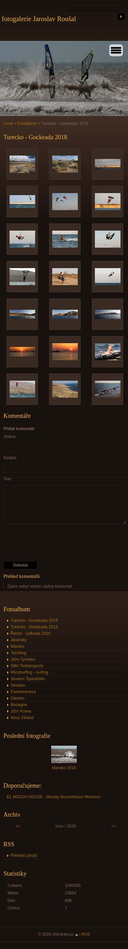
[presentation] (55, 542)
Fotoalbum (27, 123)
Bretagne (19, 704)
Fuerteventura (23, 691)
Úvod (8, 123)
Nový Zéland (22, 717)
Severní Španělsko (28, 678)
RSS (86, 934)
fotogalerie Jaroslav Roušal (39, 19)
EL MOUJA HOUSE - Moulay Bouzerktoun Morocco (53, 796)
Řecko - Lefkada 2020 (31, 633)
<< (17, 826)
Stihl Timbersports (27, 665)
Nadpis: (10, 457)
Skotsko (18, 685)
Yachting (18, 653)
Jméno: (10, 436)
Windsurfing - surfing (29, 672)
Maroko (17, 646)
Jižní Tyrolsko (23, 659)
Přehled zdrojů (24, 855)
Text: (7, 479)
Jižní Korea (21, 711)
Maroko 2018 (64, 767)
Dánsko (18, 698)
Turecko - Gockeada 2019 (34, 620)
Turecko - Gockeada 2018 (34, 627)
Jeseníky (19, 640)
